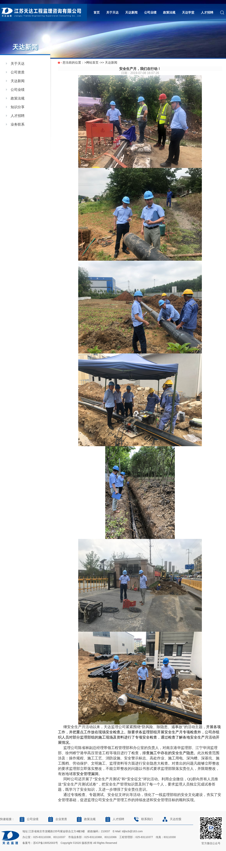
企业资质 (56, 819)
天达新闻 (131, 12)
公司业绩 (150, 12)
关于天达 (112, 12)
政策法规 (169, 12)
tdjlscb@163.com (132, 831)
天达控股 (170, 819)
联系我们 (142, 819)
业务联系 (18, 124)
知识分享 (18, 107)
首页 (96, 12)
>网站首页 (91, 62)
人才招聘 (207, 12)
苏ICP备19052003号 (45, 842)
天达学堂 (188, 12)
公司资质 (18, 72)
